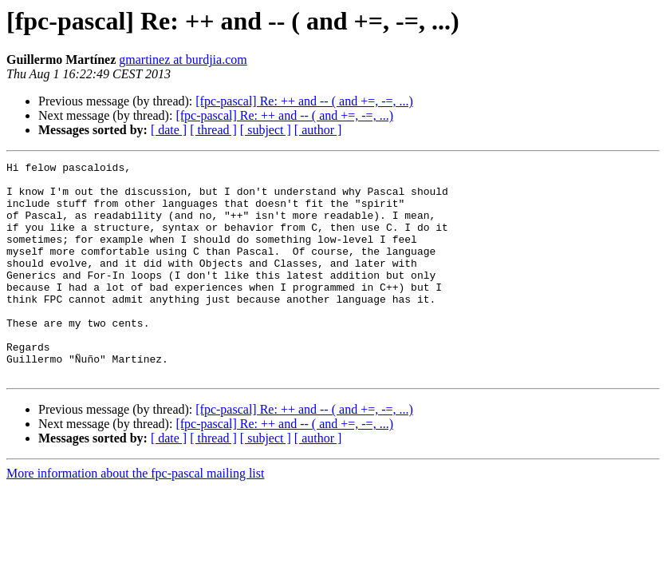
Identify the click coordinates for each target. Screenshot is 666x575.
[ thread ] (213, 130)
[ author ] (318, 130)
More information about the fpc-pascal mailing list (135, 516)
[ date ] (169, 130)
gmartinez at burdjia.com (182, 59)
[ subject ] (265, 130)
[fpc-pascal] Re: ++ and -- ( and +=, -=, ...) (304, 101)
